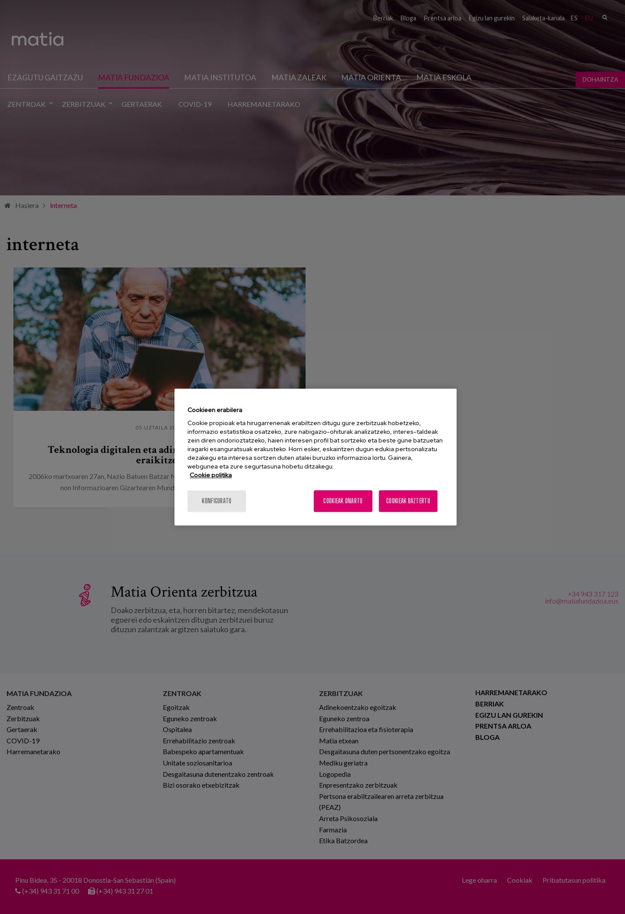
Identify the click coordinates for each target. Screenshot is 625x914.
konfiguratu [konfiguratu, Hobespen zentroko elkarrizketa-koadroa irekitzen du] (216, 501)
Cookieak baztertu (408, 501)
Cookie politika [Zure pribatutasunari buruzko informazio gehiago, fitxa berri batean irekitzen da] (211, 475)
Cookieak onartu (342, 501)
